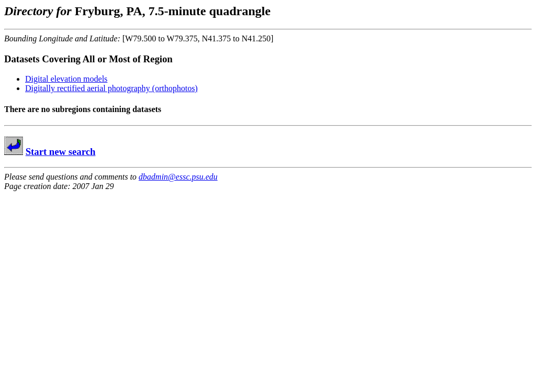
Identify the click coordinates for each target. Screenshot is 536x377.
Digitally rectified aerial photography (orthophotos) (111, 88)
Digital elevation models (66, 78)
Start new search (61, 151)
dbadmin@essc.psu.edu (178, 176)
